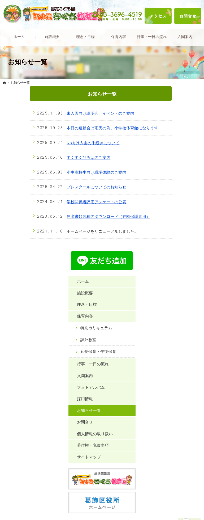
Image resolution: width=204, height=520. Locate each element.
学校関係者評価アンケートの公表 (69, 202)
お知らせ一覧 (173, 246)
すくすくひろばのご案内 (62, 157)
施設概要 (169, 124)
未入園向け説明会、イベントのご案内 (73, 113)
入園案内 (169, 212)
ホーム (167, 112)
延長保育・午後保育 (181, 185)
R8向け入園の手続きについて (66, 143)
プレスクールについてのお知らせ (69, 187)
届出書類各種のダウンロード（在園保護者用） (81, 216)
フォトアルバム (175, 223)
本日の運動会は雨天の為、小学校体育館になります (85, 128)
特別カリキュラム (181, 159)
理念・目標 (171, 135)
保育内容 (169, 147)
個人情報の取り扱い (179, 270)
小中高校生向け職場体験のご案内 (69, 172)
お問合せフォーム (151, 418)
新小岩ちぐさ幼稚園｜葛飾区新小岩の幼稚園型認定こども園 (102, 508)
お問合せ (169, 258)
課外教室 (173, 170)
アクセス (158, 16)
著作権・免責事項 (177, 281)
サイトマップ (173, 293)
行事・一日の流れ (177, 200)
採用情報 (169, 235)
